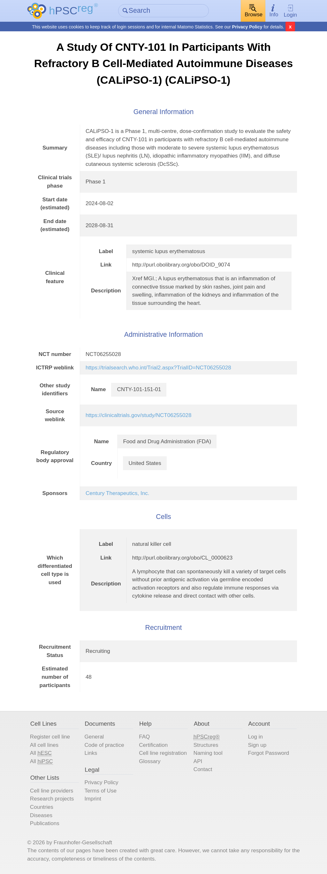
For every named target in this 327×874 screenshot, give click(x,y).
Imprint (93, 799)
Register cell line (50, 737)
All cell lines (44, 745)
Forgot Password (268, 753)
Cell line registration (163, 753)
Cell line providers (51, 791)
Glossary (149, 761)
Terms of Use (101, 791)
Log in (255, 737)
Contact (203, 769)
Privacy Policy (247, 26)
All (41, 753)
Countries (41, 807)
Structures (206, 745)
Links (91, 753)
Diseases (41, 815)
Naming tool (208, 753)
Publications (44, 823)
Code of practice (104, 745)
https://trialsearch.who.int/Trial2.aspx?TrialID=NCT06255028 (158, 368)
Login (290, 11)
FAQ (144, 737)
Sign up (257, 745)
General (94, 737)
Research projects (52, 799)
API (198, 761)
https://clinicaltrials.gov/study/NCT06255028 (139, 415)
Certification (153, 745)
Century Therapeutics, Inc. (117, 493)
